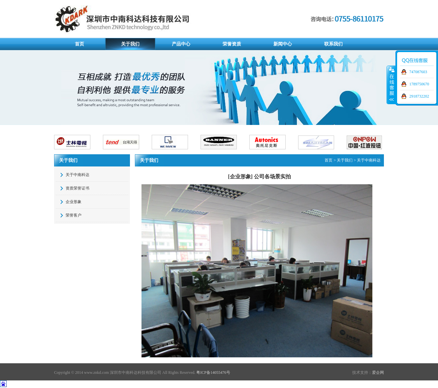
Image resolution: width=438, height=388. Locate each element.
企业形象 (73, 201)
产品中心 (181, 44)
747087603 (418, 72)
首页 (79, 44)
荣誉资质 (232, 44)
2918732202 (419, 96)
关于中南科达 (77, 174)
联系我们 (333, 44)
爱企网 (378, 372)
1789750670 (419, 84)
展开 (391, 84)
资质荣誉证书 (77, 188)
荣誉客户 (73, 215)
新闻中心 (282, 44)
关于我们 (130, 44)
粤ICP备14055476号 (213, 372)
